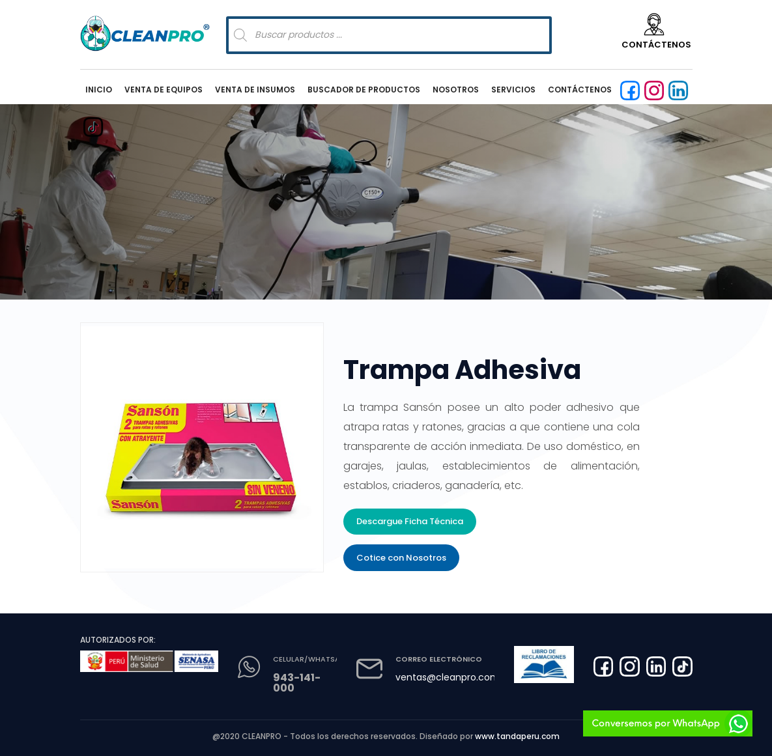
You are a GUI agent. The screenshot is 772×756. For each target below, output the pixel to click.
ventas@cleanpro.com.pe (454, 677)
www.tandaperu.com (517, 736)
